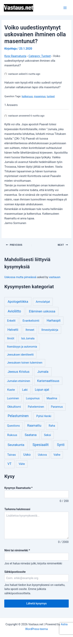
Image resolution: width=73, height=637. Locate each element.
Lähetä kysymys (36, 603)
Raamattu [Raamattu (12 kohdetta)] (34, 425)
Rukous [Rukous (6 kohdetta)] (12, 434)
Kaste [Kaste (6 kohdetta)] (11, 389)
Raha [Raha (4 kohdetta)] (52, 425)
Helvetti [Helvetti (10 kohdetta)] (12, 329)
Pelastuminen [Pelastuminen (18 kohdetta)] (18, 415)
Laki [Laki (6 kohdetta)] (25, 389)
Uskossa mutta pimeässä (20, 276)
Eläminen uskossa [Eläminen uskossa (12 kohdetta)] (42, 311)
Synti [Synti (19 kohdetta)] (60, 444)
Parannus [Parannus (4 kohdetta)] (57, 406)
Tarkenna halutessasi (17, 508)
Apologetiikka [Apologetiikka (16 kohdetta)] (18, 301)
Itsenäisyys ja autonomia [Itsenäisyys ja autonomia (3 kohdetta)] (22, 346)
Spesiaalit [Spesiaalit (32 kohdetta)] (41, 444)
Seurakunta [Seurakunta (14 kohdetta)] (16, 444)
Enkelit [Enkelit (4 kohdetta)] (11, 320)
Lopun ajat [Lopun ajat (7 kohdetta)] (42, 389)
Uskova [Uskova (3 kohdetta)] (42, 454)
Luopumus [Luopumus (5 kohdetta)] (33, 398)
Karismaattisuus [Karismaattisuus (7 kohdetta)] (48, 380)
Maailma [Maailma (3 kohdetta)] (52, 397)
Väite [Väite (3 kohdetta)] (22, 463)
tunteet (51, 96)
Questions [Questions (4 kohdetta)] (13, 425)
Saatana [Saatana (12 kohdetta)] (31, 434)
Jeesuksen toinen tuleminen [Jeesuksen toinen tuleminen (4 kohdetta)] (24, 362)
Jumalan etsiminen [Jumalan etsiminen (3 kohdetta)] (18, 380)
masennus (40, 96)
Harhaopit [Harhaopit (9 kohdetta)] (54, 320)
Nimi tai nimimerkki (17, 550)
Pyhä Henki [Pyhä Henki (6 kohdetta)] (43, 415)
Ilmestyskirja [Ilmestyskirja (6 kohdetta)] (49, 329)
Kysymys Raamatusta (18, 487)
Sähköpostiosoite (15, 571)
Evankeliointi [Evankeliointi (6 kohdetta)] (31, 320)
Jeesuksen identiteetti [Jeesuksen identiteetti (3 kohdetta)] (20, 354)
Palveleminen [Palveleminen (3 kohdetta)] (36, 406)
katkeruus (27, 96)
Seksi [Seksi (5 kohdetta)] (47, 434)
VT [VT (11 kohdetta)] (9, 463)
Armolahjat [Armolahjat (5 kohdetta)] (43, 301)
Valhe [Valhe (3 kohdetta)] (57, 454)
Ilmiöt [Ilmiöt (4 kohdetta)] (10, 338)
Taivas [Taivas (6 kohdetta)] (11, 454)
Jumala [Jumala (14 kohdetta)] (42, 371)
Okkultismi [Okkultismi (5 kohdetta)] (14, 406)
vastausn (54, 276)
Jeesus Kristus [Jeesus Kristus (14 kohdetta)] (19, 371)
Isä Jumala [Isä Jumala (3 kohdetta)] (27, 338)
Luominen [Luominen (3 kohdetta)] (13, 397)
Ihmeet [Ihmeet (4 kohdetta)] (30, 329)
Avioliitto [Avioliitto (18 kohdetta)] (14, 311)
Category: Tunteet (39, 56)
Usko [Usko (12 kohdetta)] (27, 454)
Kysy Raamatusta (15, 56)
